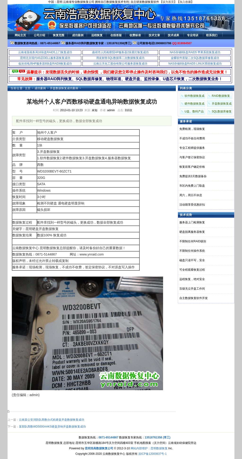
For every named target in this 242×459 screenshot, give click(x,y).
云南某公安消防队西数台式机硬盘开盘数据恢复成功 (51, 419)
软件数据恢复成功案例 (194, 96)
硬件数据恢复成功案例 (194, 104)
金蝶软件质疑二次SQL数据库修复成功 (195, 58)
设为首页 (168, 2)
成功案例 (40, 88)
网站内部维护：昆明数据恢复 (149, 448)
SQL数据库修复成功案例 (222, 112)
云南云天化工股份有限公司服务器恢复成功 (120, 63)
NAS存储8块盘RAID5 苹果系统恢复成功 (195, 52)
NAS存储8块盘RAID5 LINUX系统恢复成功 (194, 63)
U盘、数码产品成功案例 (194, 112)
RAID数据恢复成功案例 (221, 96)
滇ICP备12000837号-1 (152, 453)
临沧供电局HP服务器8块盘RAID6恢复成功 (45, 63)
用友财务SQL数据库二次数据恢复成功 (120, 58)
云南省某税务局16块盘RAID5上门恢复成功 (45, 52)
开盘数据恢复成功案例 (64, 88)
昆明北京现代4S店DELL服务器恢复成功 (45, 58)
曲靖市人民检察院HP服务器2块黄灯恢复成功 (120, 52)
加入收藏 (185, 2)
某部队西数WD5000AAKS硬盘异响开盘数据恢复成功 (52, 426)
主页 (27, 88)
